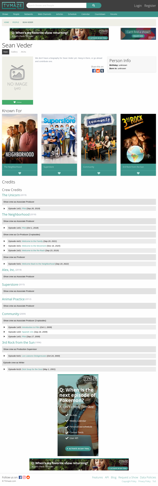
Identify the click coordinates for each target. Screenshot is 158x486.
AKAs (23, 52)
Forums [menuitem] (113, 14)
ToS (154, 481)
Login (138, 6)
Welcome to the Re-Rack (33, 250)
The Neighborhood (13, 166)
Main (5, 52)
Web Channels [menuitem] (44, 14)
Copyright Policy (129, 481)
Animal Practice (13, 299)
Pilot (24, 208)
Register (150, 6)
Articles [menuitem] (59, 14)
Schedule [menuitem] (72, 14)
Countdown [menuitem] (100, 14)
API (107, 477)
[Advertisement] (59, 34)
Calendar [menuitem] (86, 14)
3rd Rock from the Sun (133, 166)
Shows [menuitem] (5, 14)
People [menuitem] (16, 14)
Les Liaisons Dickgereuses (34, 356)
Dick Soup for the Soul (32, 369)
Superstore (49, 166)
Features (97, 477)
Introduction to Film (30, 327)
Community (88, 166)
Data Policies (148, 477)
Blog (113, 477)
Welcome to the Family (32, 241)
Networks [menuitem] (28, 14)
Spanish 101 (27, 332)
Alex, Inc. (8, 270)
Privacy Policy (144, 481)
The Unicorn (11, 195)
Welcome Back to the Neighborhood (38, 264)
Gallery (14, 52)
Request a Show (128, 477)
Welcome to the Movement (34, 246)
